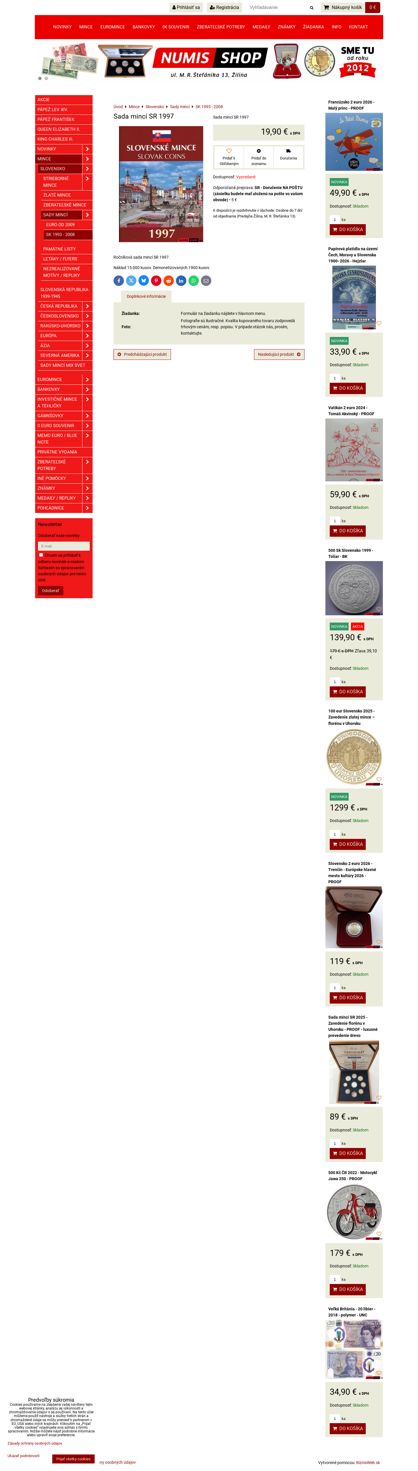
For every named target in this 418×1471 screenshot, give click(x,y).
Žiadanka (313, 27)
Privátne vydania (57, 452)
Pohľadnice (65, 508)
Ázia (66, 346)
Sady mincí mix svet (62, 365)
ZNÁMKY (65, 488)
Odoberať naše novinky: (59, 535)
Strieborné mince (68, 182)
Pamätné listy (59, 249)
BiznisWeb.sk (368, 1462)
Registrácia (224, 7)
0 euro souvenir (65, 426)
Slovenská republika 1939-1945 (64, 293)
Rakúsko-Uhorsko (66, 326)
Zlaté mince (57, 195)
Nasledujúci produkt (279, 354)
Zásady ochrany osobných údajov (105, 1462)
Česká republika (66, 306)
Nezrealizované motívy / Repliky (61, 272)
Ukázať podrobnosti (23, 1456)
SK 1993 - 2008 (60, 234)
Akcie (43, 99)
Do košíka (348, 229)
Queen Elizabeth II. (58, 129)
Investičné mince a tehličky (65, 403)
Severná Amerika (66, 355)
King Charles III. (55, 139)
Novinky (62, 27)
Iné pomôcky (65, 478)
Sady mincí (68, 215)
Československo (66, 316)
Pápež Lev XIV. (52, 109)
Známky (287, 27)
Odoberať (50, 590)
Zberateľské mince (65, 205)
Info (336, 27)
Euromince (112, 27)
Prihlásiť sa (186, 7)
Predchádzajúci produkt (142, 354)
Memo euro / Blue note (65, 439)
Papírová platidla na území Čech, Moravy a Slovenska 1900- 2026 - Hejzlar (353, 254)
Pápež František (55, 119)
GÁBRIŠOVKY (65, 416)
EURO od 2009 (60, 224)
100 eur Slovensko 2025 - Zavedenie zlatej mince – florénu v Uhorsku (351, 717)
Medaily (261, 27)
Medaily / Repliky (65, 498)
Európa (66, 336)
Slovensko (66, 169)
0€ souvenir (176, 27)
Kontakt (358, 27)
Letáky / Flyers (60, 259)
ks (338, 219)
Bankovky (144, 27)
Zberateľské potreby (221, 27)
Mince (86, 27)
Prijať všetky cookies (73, 1459)
